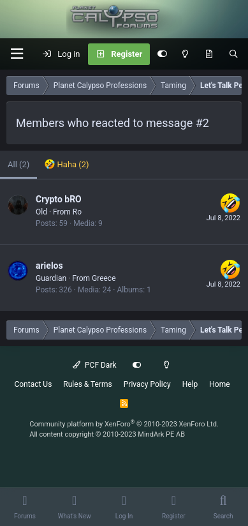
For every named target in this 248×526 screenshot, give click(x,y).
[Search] (233, 54)
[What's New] (209, 54)
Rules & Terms (87, 384)
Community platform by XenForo (124, 424)
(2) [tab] (18, 164)
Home (219, 384)
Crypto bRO (59, 199)
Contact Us (33, 384)
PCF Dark (94, 365)
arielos (49, 265)
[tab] (66, 165)
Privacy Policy (147, 384)
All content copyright (107, 434)
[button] (17, 54)
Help (190, 384)
